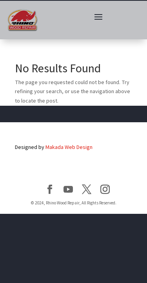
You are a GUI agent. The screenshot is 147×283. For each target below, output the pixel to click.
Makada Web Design (69, 147)
